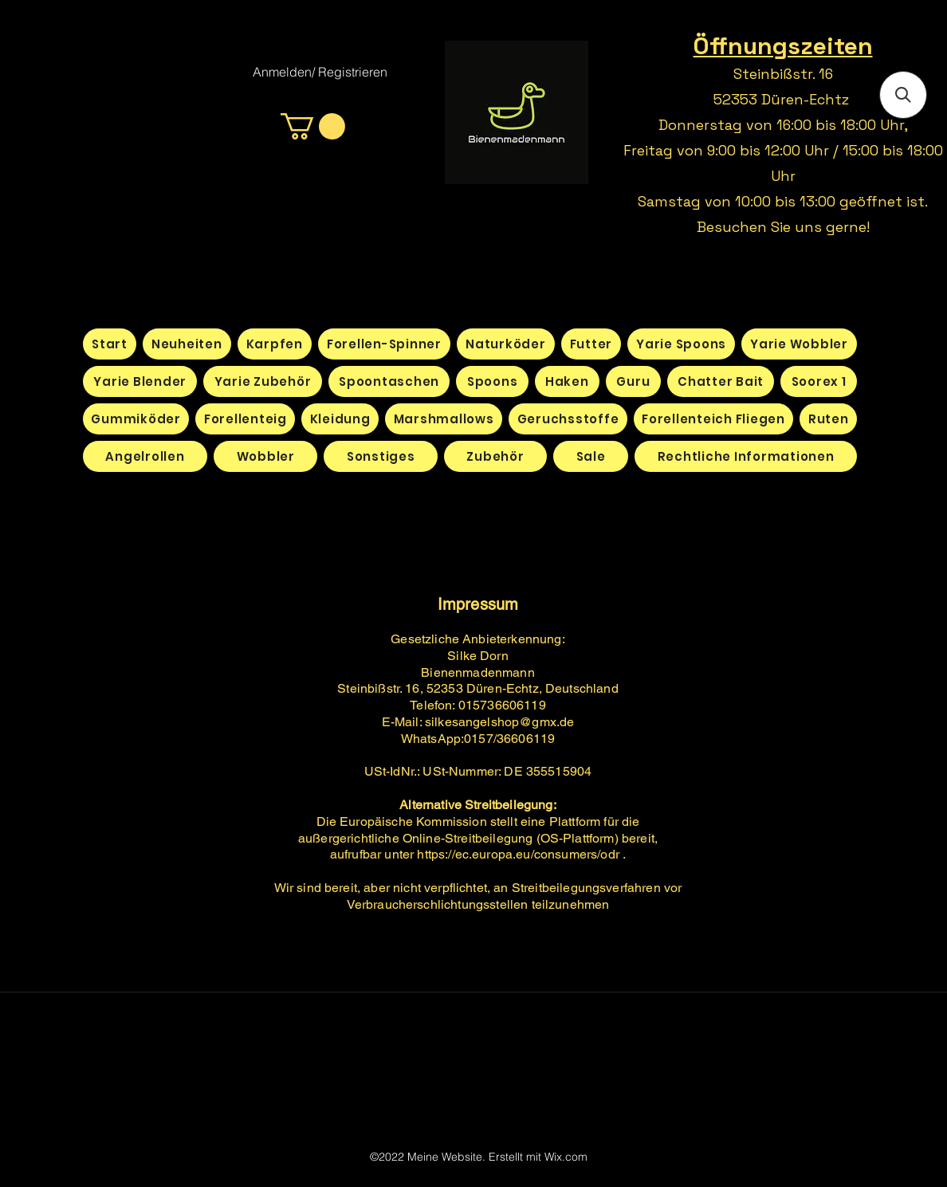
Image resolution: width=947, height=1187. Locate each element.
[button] (313, 126)
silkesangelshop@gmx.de (500, 721)
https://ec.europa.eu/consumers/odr (518, 854)
